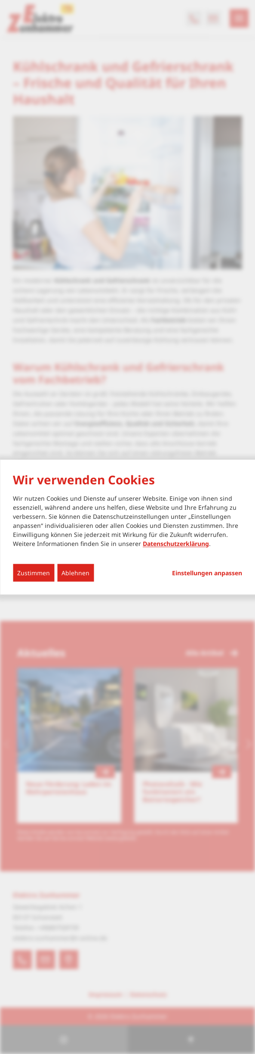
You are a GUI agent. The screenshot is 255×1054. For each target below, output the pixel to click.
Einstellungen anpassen (207, 572)
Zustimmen (33, 572)
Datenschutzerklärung (176, 543)
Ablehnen (75, 572)
